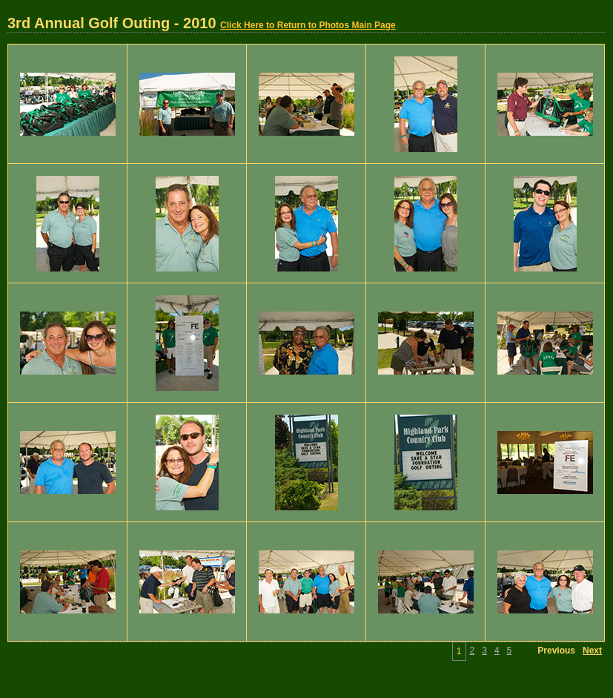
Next (592, 650)
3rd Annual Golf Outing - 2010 (201, 23)
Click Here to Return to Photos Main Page (308, 25)
